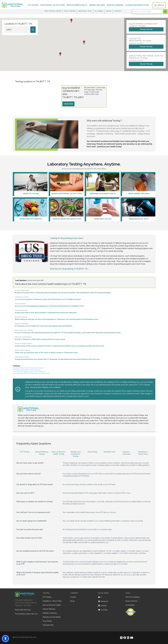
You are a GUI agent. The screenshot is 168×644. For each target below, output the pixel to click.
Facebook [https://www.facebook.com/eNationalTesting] (103, 601)
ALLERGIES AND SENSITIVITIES (137, 5)
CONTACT (118, 11)
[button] (84, 42)
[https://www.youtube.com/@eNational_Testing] (132, 637)
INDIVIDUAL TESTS (85, 11)
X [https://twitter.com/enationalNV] (100, 597)
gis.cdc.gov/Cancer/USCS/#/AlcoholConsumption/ (28, 368)
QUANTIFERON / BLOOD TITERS (52, 5)
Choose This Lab (146, 29)
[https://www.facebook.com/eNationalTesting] (124, 637)
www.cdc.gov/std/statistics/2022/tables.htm (27, 369)
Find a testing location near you (26, 614)
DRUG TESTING (69, 11)
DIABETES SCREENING (115, 5)
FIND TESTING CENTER (53, 11)
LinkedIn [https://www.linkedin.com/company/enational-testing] (102, 605)
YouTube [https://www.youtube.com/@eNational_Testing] (102, 610)
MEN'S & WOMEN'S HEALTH (77, 5)
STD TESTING (33, 5)
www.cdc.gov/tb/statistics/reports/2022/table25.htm (29, 371)
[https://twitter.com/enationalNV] (121, 637)
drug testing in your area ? (72, 238)
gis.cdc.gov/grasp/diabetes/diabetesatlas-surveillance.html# (31, 373)
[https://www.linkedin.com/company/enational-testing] (128, 637)
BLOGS (108, 11)
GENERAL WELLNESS (97, 5)
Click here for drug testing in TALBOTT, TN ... (69, 269)
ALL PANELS (99, 11)
